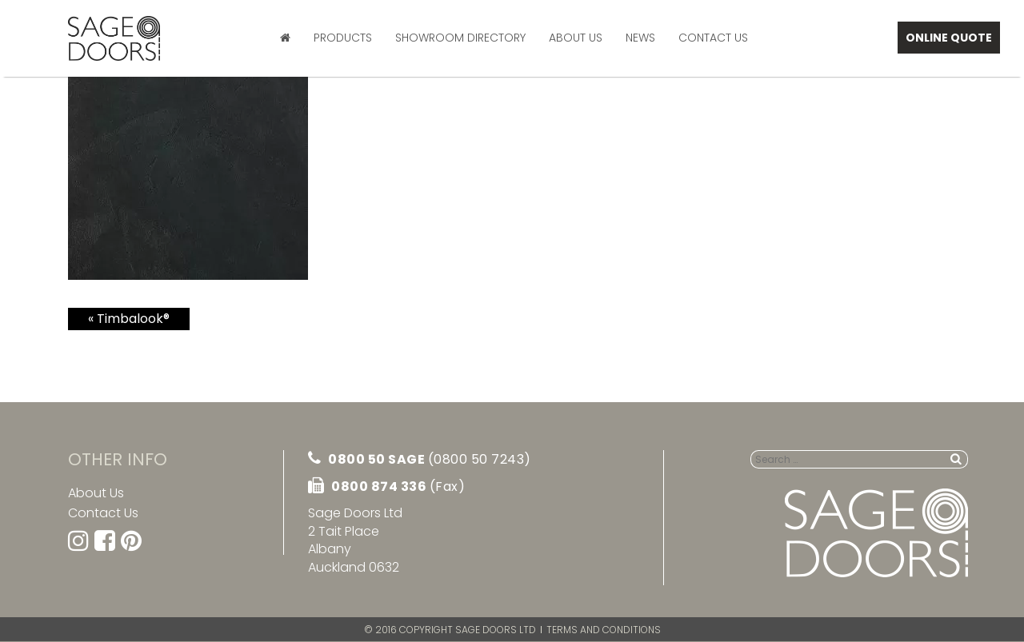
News (640, 38)
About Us (575, 38)
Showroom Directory (460, 38)
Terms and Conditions (603, 629)
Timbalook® (133, 318)
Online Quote (949, 38)
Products (343, 38)
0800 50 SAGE (419, 459)
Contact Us (713, 38)
